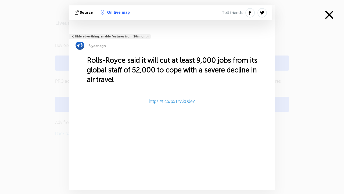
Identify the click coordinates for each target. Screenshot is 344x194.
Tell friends (232, 12)
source (84, 13)
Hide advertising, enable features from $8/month (112, 36)
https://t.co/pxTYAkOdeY (172, 101)
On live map (115, 12)
